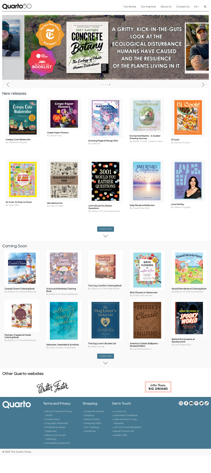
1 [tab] (101, 85)
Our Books (130, 7)
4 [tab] (108, 85)
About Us (165, 7)
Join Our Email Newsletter (127, 428)
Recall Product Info (124, 432)
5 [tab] (110, 85)
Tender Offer (120, 436)
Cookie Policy (52, 420)
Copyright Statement (56, 424)
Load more (107, 229)
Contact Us (182, 7)
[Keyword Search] (205, 7)
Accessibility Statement (57, 444)
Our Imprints (148, 7)
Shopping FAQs (93, 424)
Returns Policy (92, 420)
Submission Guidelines (125, 416)
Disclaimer (90, 432)
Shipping (89, 416)
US (195, 7)
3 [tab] (105, 85)
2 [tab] (103, 85)
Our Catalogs (92, 428)
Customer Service (94, 412)
